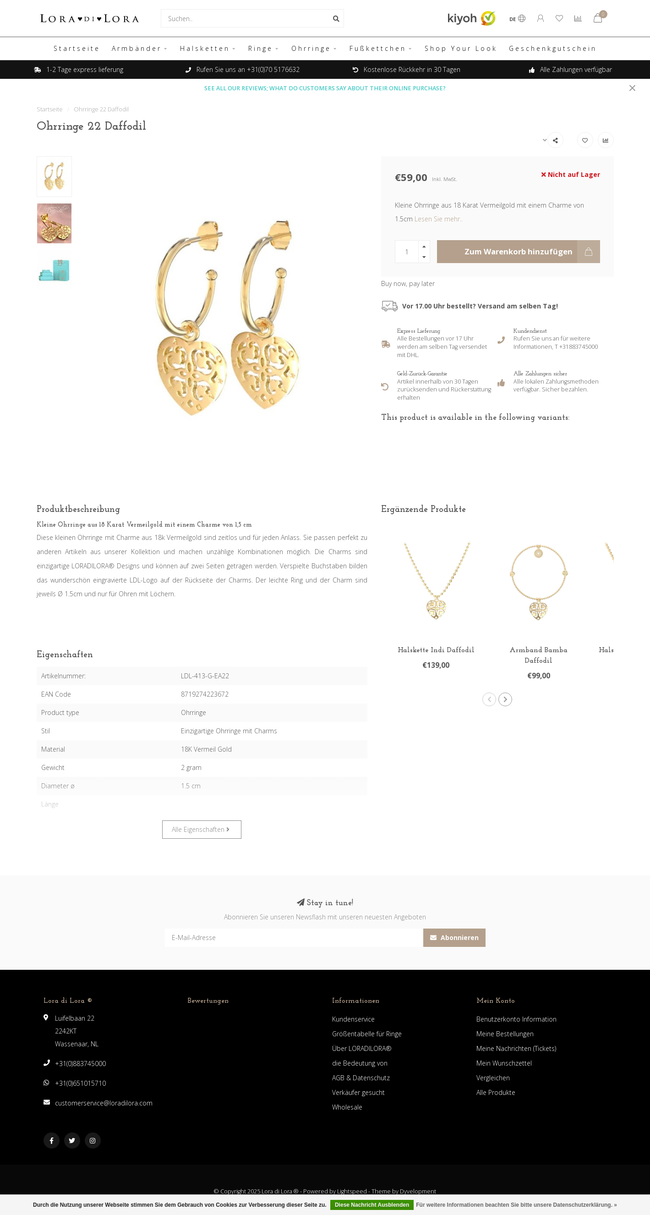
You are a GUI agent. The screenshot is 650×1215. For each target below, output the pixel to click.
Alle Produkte (495, 1092)
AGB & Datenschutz (361, 1077)
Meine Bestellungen (505, 1033)
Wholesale (347, 1107)
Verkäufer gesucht (358, 1092)
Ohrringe (311, 48)
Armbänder (137, 48)
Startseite (77, 48)
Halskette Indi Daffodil (436, 650)
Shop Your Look (461, 48)
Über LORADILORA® (362, 1048)
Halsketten (205, 48)
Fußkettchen (378, 48)
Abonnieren (454, 937)
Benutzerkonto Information (516, 1019)
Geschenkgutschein (553, 48)
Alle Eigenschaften (200, 829)
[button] (489, 699)
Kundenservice (353, 1019)
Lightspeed (352, 1191)
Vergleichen (493, 1077)
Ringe (260, 48)
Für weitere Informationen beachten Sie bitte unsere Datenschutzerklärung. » (516, 1205)
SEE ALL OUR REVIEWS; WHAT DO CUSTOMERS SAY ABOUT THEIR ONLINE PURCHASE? (325, 88)
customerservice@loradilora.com (104, 1103)
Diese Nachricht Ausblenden (372, 1205)
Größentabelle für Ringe (367, 1033)
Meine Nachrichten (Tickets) (516, 1048)
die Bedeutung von (360, 1063)
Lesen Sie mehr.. (439, 218)
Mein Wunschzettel (504, 1063)
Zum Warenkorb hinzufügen (532, 251)
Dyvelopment (418, 1191)
